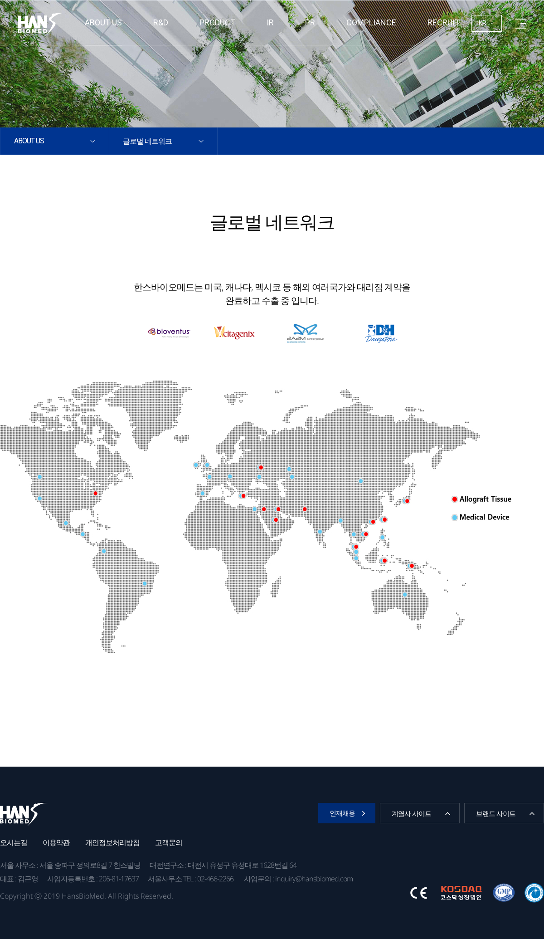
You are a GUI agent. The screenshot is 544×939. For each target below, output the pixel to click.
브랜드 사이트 (495, 813)
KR (482, 23)
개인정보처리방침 (112, 842)
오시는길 (13, 842)
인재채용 (342, 812)
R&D (160, 22)
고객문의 (168, 842)
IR (270, 22)
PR (310, 22)
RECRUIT (443, 22)
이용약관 (56, 842)
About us (103, 22)
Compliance (371, 22)
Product (217, 22)
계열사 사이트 (411, 813)
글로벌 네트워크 (147, 141)
